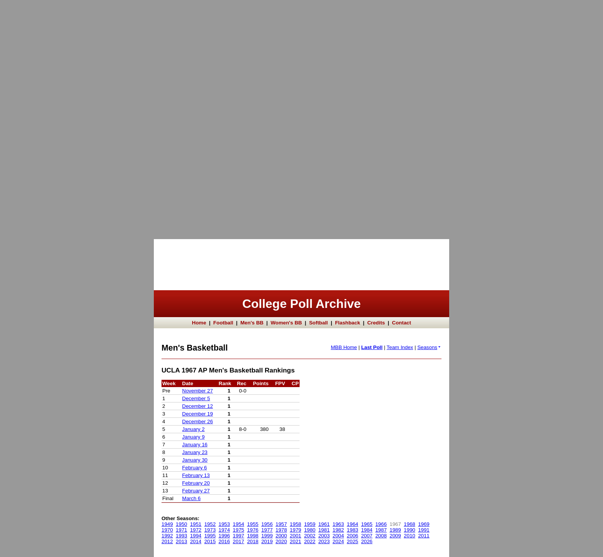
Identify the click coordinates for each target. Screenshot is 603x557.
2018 (252, 541)
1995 (210, 536)
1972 (196, 530)
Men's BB (251, 323)
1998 (252, 536)
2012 (167, 541)
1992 (167, 536)
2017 (238, 541)
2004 (338, 536)
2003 (324, 536)
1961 (324, 524)
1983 (352, 530)
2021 (296, 541)
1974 (224, 530)
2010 (409, 536)
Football (223, 323)
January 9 (193, 437)
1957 (281, 524)
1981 (324, 530)
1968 (409, 524)
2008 (381, 536)
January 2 (193, 429)
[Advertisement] (31, 115)
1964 (352, 524)
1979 (296, 530)
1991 (424, 530)
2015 (210, 541)
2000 (281, 536)
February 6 (194, 468)
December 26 (197, 421)
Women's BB (286, 323)
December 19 (197, 414)
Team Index (399, 347)
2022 (310, 541)
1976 (252, 530)
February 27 (196, 491)
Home (199, 323)
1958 (296, 524)
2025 (352, 541)
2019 (267, 541)
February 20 (196, 483)
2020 (281, 541)
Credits (376, 323)
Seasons (429, 347)
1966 (381, 524)
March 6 (191, 498)
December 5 (196, 398)
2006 (352, 536)
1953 (224, 524)
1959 (310, 524)
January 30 (195, 460)
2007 (367, 536)
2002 (310, 536)
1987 (381, 530)
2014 (196, 541)
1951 (196, 524)
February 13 (196, 475)
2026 (367, 541)
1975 (238, 530)
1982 (338, 530)
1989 (395, 530)
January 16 (195, 444)
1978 (281, 530)
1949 (167, 524)
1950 (181, 524)
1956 (267, 524)
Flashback (347, 323)
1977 (267, 530)
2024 (338, 541)
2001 (296, 536)
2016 (224, 541)
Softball (318, 323)
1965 (367, 524)
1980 (310, 530)
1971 (181, 530)
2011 (424, 536)
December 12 (197, 406)
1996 (224, 536)
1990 (409, 530)
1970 (167, 530)
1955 (252, 524)
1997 (238, 536)
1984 (367, 530)
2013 (181, 541)
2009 (395, 536)
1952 (210, 524)
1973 (210, 530)
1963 (338, 524)
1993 (181, 536)
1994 (196, 536)
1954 (238, 524)
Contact (401, 323)
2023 (324, 541)
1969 (424, 524)
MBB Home (344, 347)
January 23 (195, 452)
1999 (267, 536)
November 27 (197, 391)
